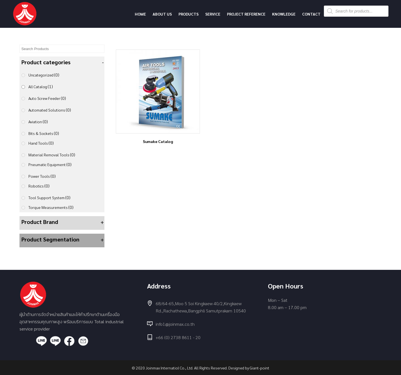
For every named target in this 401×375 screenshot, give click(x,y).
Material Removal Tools (51, 154)
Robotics (39, 186)
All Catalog (40, 86)
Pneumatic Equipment (50, 164)
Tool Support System (49, 197)
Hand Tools (41, 143)
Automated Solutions (49, 110)
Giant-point (259, 367)
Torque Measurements (51, 207)
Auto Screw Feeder (47, 98)
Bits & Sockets (43, 133)
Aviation (38, 121)
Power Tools (42, 176)
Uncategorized (43, 75)
